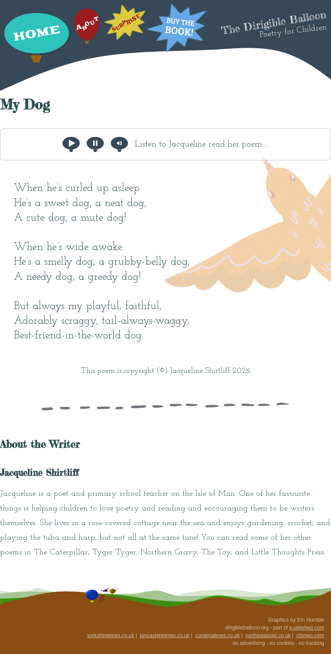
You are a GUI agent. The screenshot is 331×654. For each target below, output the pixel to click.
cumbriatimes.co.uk (217, 635)
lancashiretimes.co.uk (164, 635)
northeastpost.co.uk (267, 635)
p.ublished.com (306, 628)
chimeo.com (310, 635)
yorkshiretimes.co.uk (110, 635)
